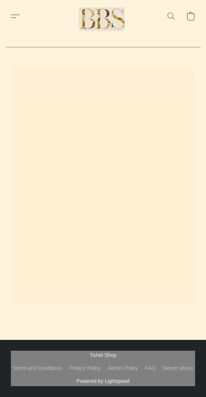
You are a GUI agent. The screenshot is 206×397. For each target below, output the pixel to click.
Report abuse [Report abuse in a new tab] (178, 368)
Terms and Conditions (37, 368)
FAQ (150, 368)
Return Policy (123, 368)
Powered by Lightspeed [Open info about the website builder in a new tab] (103, 381)
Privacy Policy (84, 368)
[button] (103, 16)
